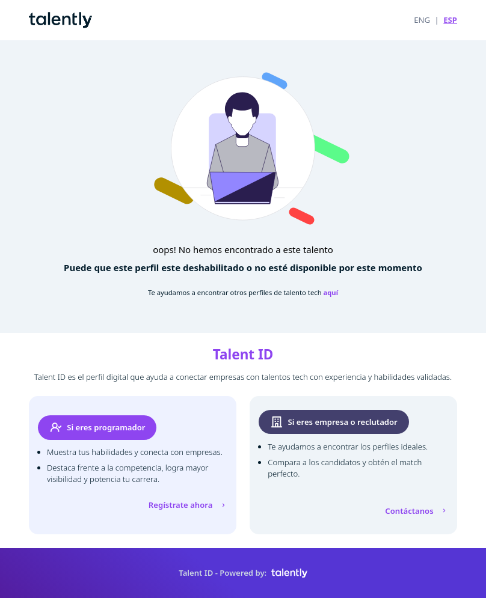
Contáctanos (416, 510)
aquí (331, 292)
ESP (450, 19)
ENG (422, 19)
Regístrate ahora (188, 504)
